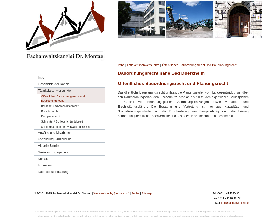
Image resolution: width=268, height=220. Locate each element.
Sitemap (147, 193)
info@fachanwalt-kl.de (235, 202)
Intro (121, 65)
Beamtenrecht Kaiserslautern (139, 211)
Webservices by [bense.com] (111, 193)
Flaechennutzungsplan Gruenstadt (54, 211)
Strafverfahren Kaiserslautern (227, 216)
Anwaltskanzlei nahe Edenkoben (192, 216)
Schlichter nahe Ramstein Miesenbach (152, 216)
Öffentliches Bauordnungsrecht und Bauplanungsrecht (199, 65)
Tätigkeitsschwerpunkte (143, 65)
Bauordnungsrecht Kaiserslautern (175, 211)
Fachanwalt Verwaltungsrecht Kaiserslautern (98, 211)
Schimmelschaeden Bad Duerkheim (69, 216)
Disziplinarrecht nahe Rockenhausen (110, 216)
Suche (135, 193)
